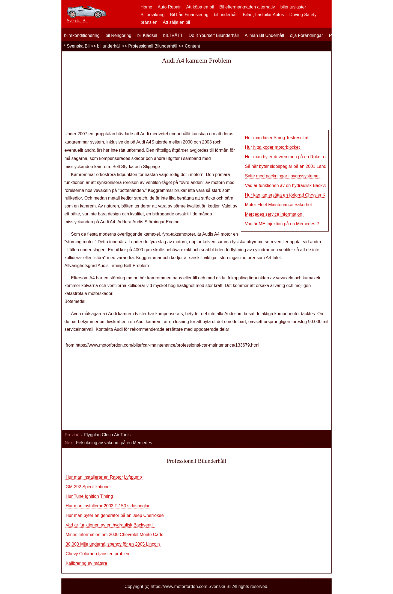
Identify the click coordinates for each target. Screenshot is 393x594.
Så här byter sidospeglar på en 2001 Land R (288, 166)
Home (146, 7)
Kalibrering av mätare (87, 563)
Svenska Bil (78, 46)
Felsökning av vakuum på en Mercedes (114, 442)
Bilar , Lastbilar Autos (263, 14)
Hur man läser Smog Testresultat (277, 137)
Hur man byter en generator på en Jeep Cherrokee (115, 515)
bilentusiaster (293, 7)
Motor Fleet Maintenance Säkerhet (279, 204)
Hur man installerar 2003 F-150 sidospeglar (108, 506)
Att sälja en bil (176, 22)
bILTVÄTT (173, 35)
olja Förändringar (306, 35)
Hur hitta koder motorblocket (273, 147)
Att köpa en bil (200, 7)
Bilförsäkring (153, 14)
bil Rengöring (118, 35)
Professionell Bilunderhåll (152, 46)
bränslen (149, 22)
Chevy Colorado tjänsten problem (99, 553)
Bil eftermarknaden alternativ (247, 7)
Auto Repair (169, 7)
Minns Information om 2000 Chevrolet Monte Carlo (115, 534)
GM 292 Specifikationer (89, 486)
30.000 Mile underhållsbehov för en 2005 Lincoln (113, 544)
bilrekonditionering (82, 35)
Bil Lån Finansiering (189, 14)
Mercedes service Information (274, 214)
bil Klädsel (147, 35)
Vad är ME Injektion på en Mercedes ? (282, 223)
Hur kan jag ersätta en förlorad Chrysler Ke (286, 195)
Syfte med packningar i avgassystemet (283, 176)
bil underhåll (225, 14)
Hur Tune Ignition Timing (90, 496)
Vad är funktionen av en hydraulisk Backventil (110, 525)
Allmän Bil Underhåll (264, 35)
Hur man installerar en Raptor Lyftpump (104, 477)
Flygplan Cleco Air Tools (108, 434)
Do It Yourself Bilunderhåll (214, 35)
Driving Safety (303, 14)
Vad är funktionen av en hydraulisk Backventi (288, 185)
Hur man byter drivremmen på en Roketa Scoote (292, 156)
